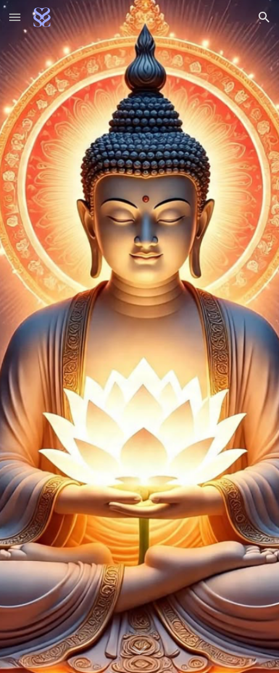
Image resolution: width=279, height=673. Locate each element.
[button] (15, 17)
